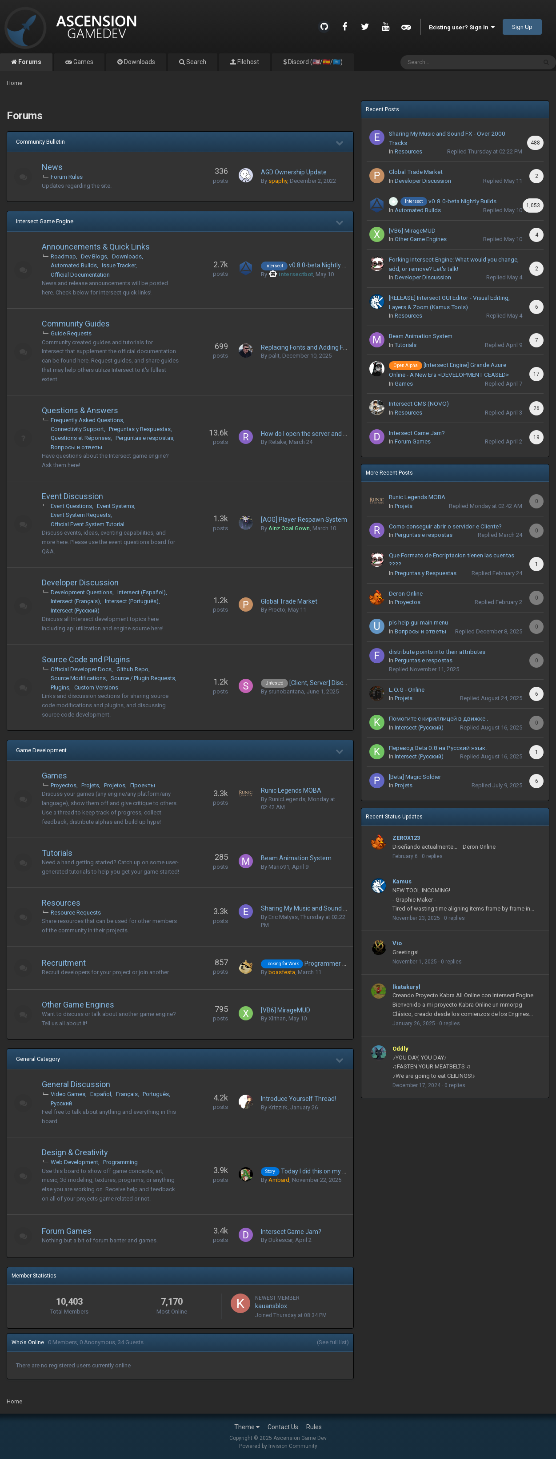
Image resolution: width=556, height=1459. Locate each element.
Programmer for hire (333, 963)
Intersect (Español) (141, 592)
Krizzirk (278, 1107)
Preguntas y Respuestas (140, 429)
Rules (314, 1427)
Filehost (247, 61)
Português (156, 1094)
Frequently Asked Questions (87, 420)
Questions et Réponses (81, 438)
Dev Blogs (94, 256)
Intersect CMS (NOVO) (419, 403)
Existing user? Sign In (462, 27)
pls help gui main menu (418, 622)
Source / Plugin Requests (143, 678)
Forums (29, 61)
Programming (120, 1162)
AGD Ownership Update (294, 172)
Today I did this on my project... (323, 1171)
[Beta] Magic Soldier (415, 776)
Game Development (41, 750)
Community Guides (76, 323)
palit (274, 355)
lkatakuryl (406, 986)
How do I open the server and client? (311, 433)
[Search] (445, 62)
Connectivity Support (77, 429)
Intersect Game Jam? (291, 1231)
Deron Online (406, 593)
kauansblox (271, 1306)
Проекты (142, 785)
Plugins (60, 687)
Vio (397, 943)
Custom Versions (96, 687)
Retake (277, 442)
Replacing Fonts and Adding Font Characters (323, 347)
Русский (61, 1103)
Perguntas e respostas (144, 438)
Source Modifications (78, 678)
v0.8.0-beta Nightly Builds (324, 265)
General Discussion (76, 1084)
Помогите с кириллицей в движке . (438, 718)
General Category (38, 1059)
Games (82, 61)
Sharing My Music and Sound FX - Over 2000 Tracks (332, 908)
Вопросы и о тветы (76, 447)
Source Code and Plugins (86, 659)
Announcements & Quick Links (96, 246)
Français (127, 1094)
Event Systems (115, 506)
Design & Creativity (75, 1152)
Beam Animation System (296, 858)
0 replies (432, 856)
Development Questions (81, 592)
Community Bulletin (40, 141)
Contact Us (283, 1427)
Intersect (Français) (75, 601)
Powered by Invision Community (278, 1446)
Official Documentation (80, 274)
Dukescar (280, 1240)
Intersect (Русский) (75, 610)
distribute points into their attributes (437, 651)
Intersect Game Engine (44, 221)
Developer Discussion (80, 582)
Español (100, 1094)
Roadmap (63, 256)
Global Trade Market (289, 601)
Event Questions (71, 506)
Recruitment (64, 962)
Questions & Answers (80, 410)
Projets (90, 785)
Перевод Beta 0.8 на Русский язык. (438, 747)
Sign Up (522, 27)
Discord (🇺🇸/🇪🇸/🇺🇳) (315, 61)
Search (195, 61)
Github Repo (132, 669)
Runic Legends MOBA (291, 790)
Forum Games (67, 1231)
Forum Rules (67, 176)
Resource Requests (76, 912)
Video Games (68, 1094)
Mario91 (278, 866)
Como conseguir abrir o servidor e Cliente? (445, 526)
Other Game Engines (78, 1004)
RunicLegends (286, 799)
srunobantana (286, 691)
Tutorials (57, 853)
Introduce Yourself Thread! (298, 1098)
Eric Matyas (283, 917)
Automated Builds (74, 265)
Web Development (74, 1162)
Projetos (114, 785)
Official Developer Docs (81, 669)
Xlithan (277, 1018)
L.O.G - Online (406, 689)
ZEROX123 (406, 837)
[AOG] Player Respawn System (304, 519)
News (52, 167)
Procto (276, 609)
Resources (61, 902)
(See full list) (333, 1342)
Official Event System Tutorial (87, 524)
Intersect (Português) (132, 601)
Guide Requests (71, 333)
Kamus (402, 881)
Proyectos (63, 785)
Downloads (139, 61)
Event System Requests (81, 515)
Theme (247, 1427)
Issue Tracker (119, 265)
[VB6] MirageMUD (285, 1010)
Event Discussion (72, 496)
